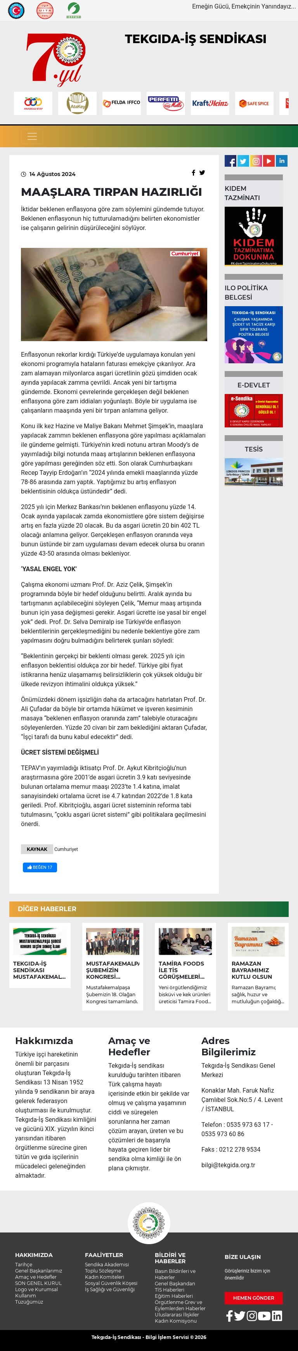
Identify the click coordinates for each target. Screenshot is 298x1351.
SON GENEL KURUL (38, 1283)
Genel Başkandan (175, 1284)
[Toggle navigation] (32, 136)
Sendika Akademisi (107, 1264)
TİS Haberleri (169, 1290)
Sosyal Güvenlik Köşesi (111, 1283)
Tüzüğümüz (29, 1302)
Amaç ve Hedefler (36, 1277)
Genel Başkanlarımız (38, 1271)
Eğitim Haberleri (174, 1296)
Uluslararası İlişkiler (177, 1315)
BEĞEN (40, 867)
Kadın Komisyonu (176, 1321)
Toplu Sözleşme (103, 1271)
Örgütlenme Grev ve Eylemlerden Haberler (180, 1305)
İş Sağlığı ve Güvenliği (110, 1289)
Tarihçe (23, 1264)
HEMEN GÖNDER (253, 1298)
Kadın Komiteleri (104, 1277)
